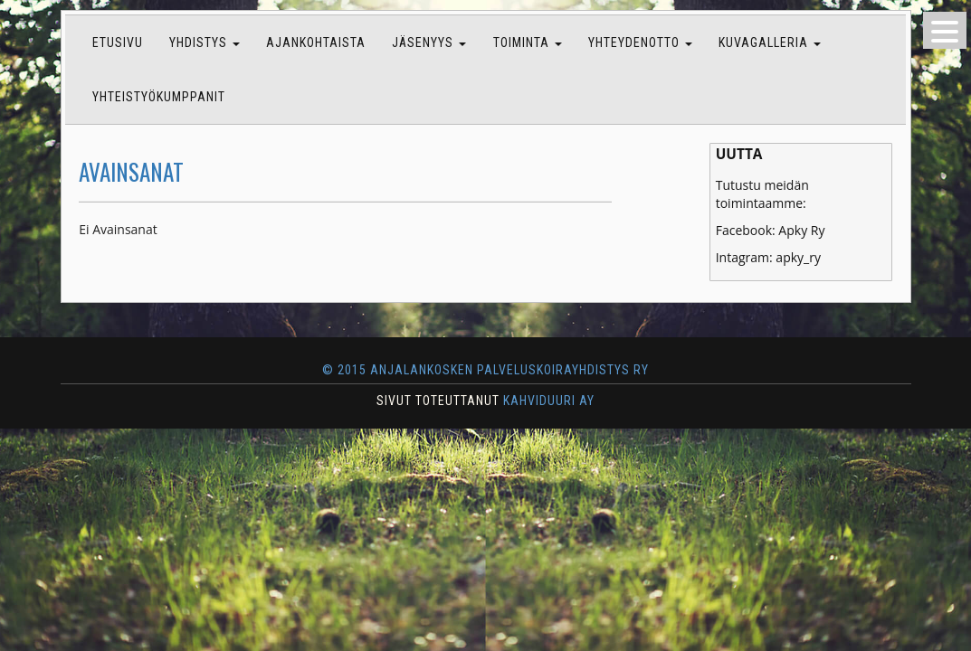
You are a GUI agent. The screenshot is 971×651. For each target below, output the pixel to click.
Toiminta (527, 42)
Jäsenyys (429, 42)
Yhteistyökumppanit (158, 97)
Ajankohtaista (316, 42)
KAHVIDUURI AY (549, 400)
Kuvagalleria (770, 42)
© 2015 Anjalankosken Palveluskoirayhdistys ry (485, 370)
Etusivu (117, 42)
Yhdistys (204, 42)
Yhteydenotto (640, 42)
